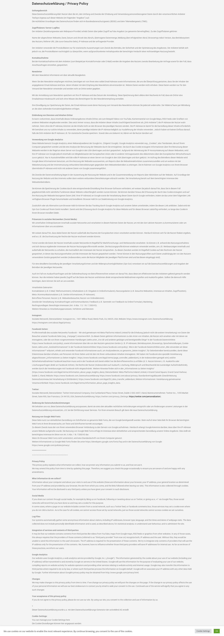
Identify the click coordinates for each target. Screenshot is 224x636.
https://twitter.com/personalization (144, 396)
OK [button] (216, 631)
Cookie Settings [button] (203, 631)
